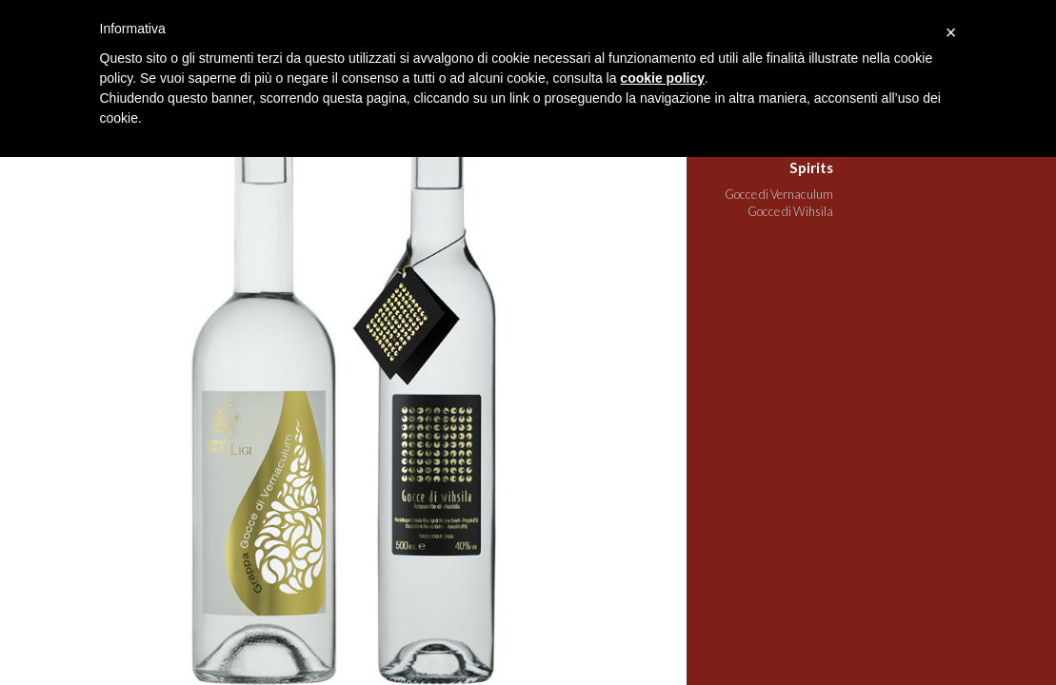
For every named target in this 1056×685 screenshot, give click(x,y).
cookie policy (662, 78)
